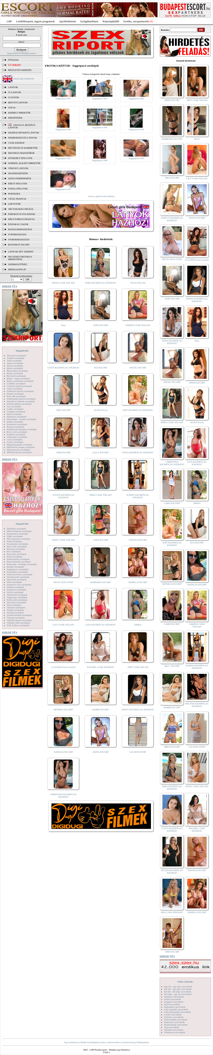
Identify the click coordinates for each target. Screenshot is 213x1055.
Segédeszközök (18, 173)
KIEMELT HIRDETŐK (19, 112)
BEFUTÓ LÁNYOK (18, 102)
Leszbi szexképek (15, 442)
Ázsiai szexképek (15, 365)
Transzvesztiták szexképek (19, 615)
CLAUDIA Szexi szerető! (63, 667)
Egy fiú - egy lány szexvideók (178, 986)
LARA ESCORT (101, 540)
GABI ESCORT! (172, 624)
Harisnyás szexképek (17, 416)
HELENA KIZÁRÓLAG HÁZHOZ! (197, 704)
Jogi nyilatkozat (71, 1042)
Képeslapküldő (111, 21)
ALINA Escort (100, 410)
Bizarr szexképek (15, 373)
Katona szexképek (15, 426)
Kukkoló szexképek (16, 434)
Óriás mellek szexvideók (175, 1019)
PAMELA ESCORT (138, 582)
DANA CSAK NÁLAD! (63, 282)
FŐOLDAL (13, 60)
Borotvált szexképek (16, 376)
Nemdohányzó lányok (22, 137)
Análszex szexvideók (174, 996)
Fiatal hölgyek (18, 188)
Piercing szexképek (16, 549)
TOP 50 (11, 107)
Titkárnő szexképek (16, 607)
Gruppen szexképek (16, 411)
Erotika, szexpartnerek (136, 21)
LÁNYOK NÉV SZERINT (21, 251)
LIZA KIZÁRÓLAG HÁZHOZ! (100, 624)
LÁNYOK (13, 87)
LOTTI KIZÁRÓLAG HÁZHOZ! (63, 367)
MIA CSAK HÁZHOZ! (172, 912)
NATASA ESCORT (138, 540)
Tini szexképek (14, 605)
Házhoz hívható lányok (23, 132)
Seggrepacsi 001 (63, 98)
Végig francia (17, 198)
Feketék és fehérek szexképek (21, 401)
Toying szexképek (15, 612)
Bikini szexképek (15, 368)
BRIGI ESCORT (172, 747)
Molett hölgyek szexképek (19, 531)
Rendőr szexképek (15, 566)
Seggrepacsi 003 (136, 98)
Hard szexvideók (172, 1004)
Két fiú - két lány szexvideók (177, 991)
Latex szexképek (15, 439)
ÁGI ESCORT (101, 367)
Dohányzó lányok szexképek (20, 391)
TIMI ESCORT (63, 452)
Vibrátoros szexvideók (174, 1032)
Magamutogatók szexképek (20, 444)
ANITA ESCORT (100, 752)
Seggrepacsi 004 (63, 129)
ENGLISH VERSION (23, 78)
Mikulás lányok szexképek (19, 452)
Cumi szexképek (14, 388)
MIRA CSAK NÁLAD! (100, 495)
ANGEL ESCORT (137, 367)
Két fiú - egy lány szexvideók (178, 989)
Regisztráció (13, 53)
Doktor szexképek (15, 393)
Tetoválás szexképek (16, 602)
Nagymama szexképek (17, 533)
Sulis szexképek (14, 582)
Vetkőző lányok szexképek (19, 620)
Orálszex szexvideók (173, 1017)
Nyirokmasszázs (18, 239)
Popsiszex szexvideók (174, 1022)
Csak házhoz (16, 142)
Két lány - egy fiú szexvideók (178, 994)
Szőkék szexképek (15, 587)
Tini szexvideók (171, 1027)
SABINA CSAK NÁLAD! (137, 325)
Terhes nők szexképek (17, 600)
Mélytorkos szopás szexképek (21, 447)
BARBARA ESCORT (100, 582)
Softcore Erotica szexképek (19, 574)
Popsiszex (14, 193)
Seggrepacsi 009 (136, 158)
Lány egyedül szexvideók (176, 1009)
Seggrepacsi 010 (63, 189)
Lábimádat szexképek (17, 437)
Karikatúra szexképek (17, 424)
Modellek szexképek (16, 528)
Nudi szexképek (14, 541)
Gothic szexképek (15, 409)
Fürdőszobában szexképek (19, 404)
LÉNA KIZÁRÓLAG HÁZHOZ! (137, 452)
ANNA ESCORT (197, 382)
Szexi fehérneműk (19, 178)
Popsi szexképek (14, 556)
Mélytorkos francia (21, 219)
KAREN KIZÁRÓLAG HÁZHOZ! (138, 496)
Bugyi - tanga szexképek (18, 378)
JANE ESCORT (100, 325)
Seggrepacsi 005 (99, 127)
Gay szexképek (14, 406)
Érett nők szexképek (16, 396)
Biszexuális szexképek (17, 370)
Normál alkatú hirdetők (24, 163)
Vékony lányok (18, 168)
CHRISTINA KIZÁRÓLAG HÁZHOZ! (63, 795)
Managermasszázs (20, 229)
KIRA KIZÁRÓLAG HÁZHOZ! (100, 282)
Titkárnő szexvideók (173, 1029)
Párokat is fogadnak (21, 214)
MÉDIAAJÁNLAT (17, 269)
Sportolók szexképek (16, 579)
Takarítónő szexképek (17, 594)
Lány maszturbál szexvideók (177, 1012)
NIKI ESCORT (63, 410)
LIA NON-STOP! (137, 752)
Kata (63, 325)
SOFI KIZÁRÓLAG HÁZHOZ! (138, 410)
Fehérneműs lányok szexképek (21, 398)
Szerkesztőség (128, 1042)
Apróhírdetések (67, 21)
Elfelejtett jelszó (28, 53)
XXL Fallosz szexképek (18, 625)
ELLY (197, 139)
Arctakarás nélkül (21, 209)
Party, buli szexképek (17, 546)
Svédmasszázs (17, 234)
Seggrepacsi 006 (136, 129)
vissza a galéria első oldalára (101, 196)
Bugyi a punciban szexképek (20, 381)
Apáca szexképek (15, 363)
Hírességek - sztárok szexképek (21, 419)
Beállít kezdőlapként (90, 1042)
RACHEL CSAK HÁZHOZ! (100, 667)
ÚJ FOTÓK (13, 97)
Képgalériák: (22, 350)
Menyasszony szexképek (18, 449)
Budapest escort (19, 244)
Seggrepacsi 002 (99, 98)
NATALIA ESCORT (63, 752)
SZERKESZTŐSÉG (17, 264)
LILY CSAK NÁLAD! (63, 624)
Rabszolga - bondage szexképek (22, 564)
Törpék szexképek (15, 610)
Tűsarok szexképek (16, 617)
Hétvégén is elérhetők (23, 148)
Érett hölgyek (17, 183)
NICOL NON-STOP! (64, 582)
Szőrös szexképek (15, 592)
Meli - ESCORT (172, 666)
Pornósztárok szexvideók (175, 1024)
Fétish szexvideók (172, 999)
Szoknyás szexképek (16, 589)
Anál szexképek (14, 360)
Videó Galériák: (185, 981)
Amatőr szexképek (15, 358)
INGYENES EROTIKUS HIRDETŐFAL (20, 257)
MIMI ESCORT (172, 100)
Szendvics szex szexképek (19, 584)
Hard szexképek (14, 414)
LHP (9, 21)
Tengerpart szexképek (17, 597)
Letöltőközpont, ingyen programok (35, 21)
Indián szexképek (15, 421)
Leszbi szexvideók (173, 1014)
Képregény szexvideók (175, 1007)
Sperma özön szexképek (18, 577)
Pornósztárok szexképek (18, 559)
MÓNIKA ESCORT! (63, 709)
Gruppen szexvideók (173, 1001)
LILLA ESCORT (101, 452)
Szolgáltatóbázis (89, 21)
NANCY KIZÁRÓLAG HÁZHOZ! (172, 219)
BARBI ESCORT (100, 709)
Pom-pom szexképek (16, 554)
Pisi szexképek (14, 551)
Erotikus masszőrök (21, 153)
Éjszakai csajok (18, 224)
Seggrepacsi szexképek (17, 569)
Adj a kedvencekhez (110, 1042)
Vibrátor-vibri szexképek (18, 622)
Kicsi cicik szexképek (17, 432)
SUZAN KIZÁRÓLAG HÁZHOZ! (64, 496)
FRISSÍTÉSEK (15, 117)
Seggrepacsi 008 (99, 160)
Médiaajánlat (143, 1042)
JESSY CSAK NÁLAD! (63, 540)
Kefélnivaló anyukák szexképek (22, 429)
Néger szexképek (15, 536)
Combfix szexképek (16, 383)
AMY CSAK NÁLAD (137, 667)
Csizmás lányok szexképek (19, 386)
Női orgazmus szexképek (18, 538)
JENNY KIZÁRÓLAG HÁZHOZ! (138, 709)
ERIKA (138, 624)
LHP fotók (14, 204)
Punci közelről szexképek (19, 561)
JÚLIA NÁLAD (137, 282)
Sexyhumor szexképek (17, 572)
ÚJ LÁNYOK (14, 92)
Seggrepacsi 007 (63, 158)
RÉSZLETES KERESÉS (19, 70)
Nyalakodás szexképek (17, 544)
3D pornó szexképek (16, 355)
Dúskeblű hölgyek (20, 158)
